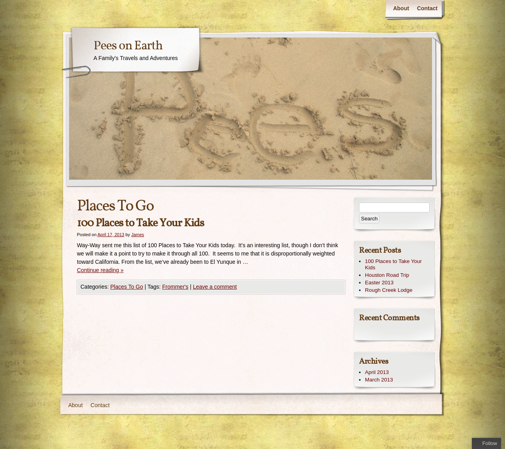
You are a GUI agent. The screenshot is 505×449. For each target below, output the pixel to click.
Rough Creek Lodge (388, 290)
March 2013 (379, 380)
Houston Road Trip (387, 275)
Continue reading (100, 270)
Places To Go (126, 287)
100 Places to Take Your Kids (140, 223)
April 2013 (377, 372)
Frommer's (175, 287)
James (137, 234)
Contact (427, 8)
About (401, 8)
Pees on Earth (128, 46)
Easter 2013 (379, 283)
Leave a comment (215, 287)
